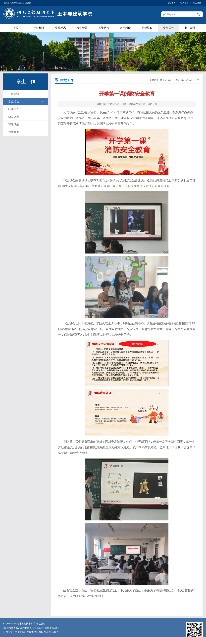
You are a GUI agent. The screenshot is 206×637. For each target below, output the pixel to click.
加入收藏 (197, 3)
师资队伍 (104, 27)
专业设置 (82, 27)
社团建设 (13, 109)
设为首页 (184, 3)
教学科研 (125, 27)
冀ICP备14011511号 (49, 632)
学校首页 (172, 3)
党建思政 (147, 27)
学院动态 (60, 27)
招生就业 (190, 27)
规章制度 (13, 132)
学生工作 (168, 27)
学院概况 (39, 27)
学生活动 (13, 101)
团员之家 (13, 116)
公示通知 (13, 94)
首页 (15, 27)
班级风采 (13, 124)
